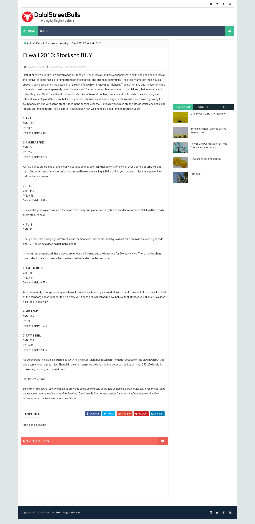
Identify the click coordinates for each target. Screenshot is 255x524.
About (203, 106)
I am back (196, 173)
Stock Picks (35, 43)
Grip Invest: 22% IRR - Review (208, 113)
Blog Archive (224, 107)
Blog (44, 30)
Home (31, 30)
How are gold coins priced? (206, 158)
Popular (183, 106)
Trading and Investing (57, 43)
